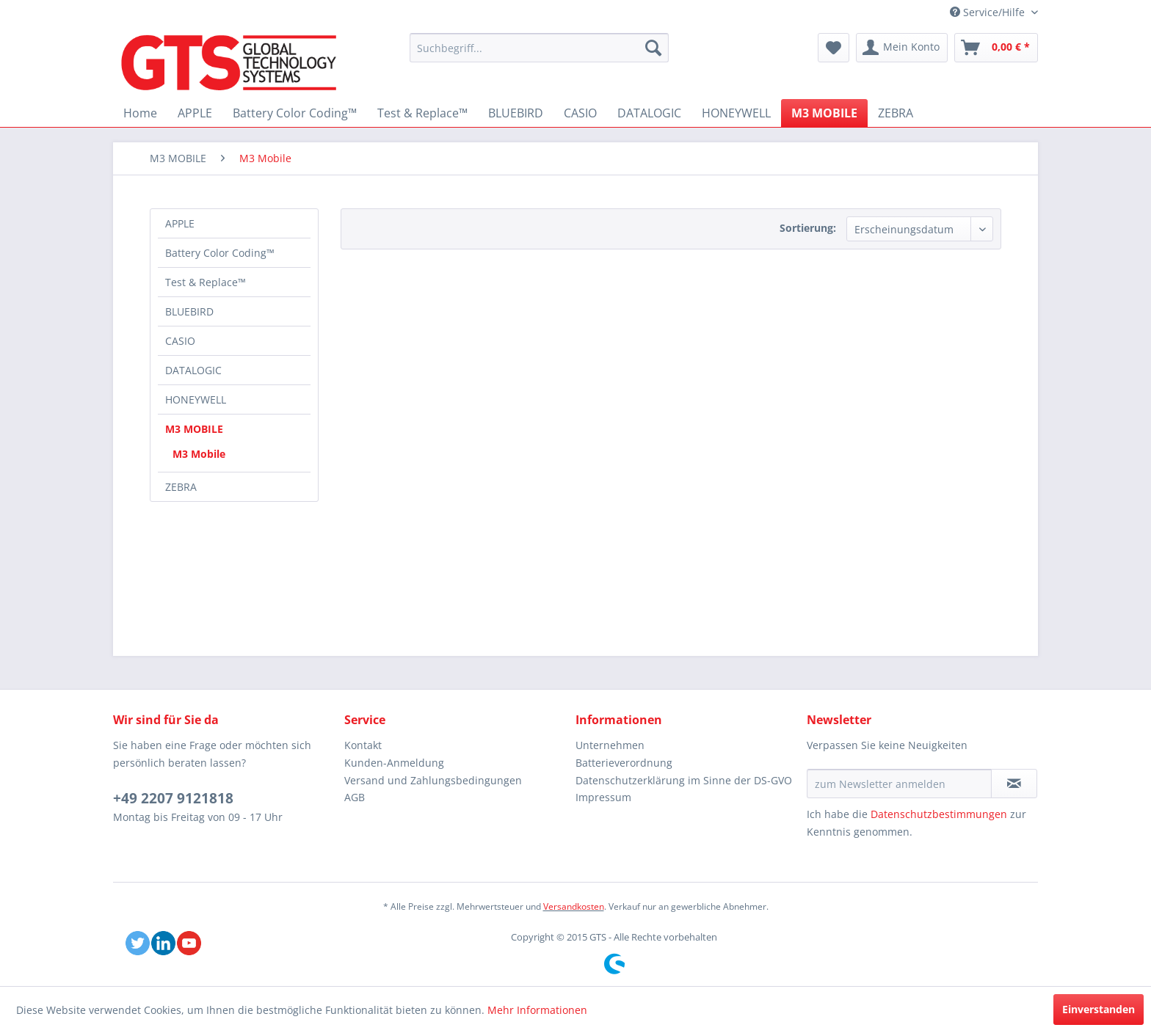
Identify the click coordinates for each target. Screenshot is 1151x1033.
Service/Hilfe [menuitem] (989, 12)
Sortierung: (808, 228)
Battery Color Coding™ (220, 253)
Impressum (603, 797)
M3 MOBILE (194, 429)
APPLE (180, 223)
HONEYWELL (195, 399)
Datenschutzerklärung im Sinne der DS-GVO (684, 780)
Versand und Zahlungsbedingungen (433, 780)
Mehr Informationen (537, 1010)
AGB (354, 797)
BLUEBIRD (189, 311)
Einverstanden (1098, 1009)
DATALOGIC (193, 370)
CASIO (180, 341)
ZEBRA (181, 487)
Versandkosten (573, 906)
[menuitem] (539, 47)
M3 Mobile (199, 454)
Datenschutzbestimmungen (939, 814)
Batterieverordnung (624, 763)
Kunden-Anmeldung (394, 763)
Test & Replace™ (205, 282)
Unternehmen (610, 745)
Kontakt (363, 745)
